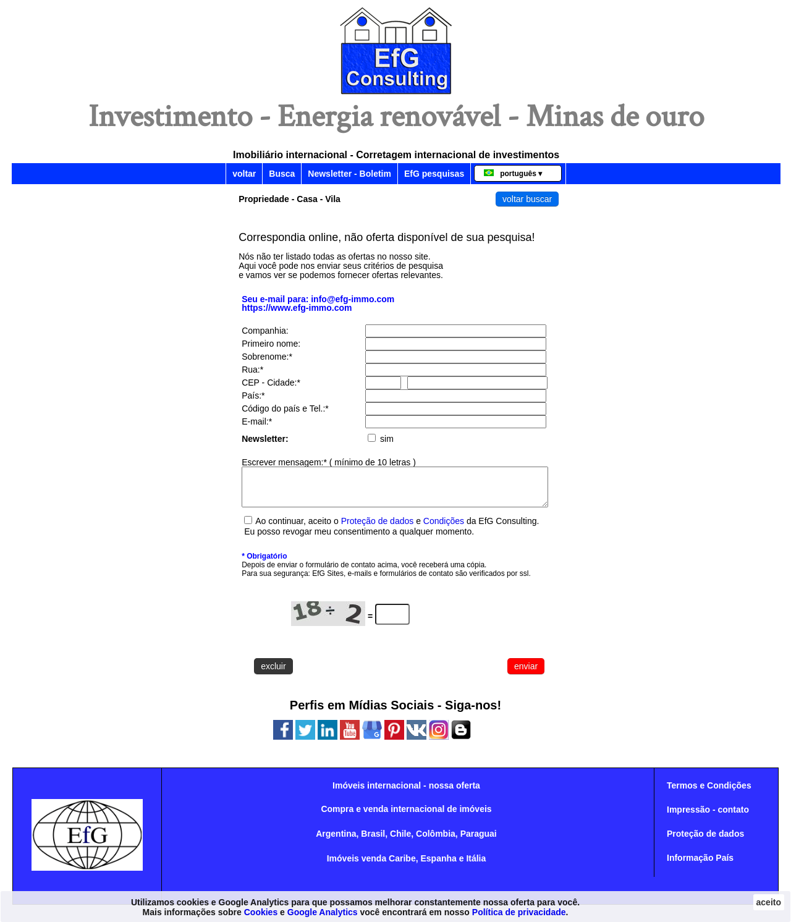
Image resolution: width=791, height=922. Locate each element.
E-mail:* (257, 421)
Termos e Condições (709, 793)
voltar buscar (527, 199)
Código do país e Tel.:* (285, 408)
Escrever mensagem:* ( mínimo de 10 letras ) (329, 462)
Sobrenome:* (267, 356)
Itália (476, 866)
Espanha (438, 866)
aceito (768, 902)
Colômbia (435, 841)
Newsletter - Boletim (349, 174)
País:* (253, 395)
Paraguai (478, 841)
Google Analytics (322, 912)
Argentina (336, 841)
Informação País (700, 865)
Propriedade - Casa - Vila (290, 199)
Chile (400, 841)
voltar (244, 174)
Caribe (402, 866)
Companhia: (265, 330)
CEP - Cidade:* (271, 382)
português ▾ (513, 173)
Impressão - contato (708, 817)
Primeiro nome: (271, 343)
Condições (445, 528)
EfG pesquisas (434, 174)
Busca (282, 174)
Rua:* (252, 369)
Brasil (373, 841)
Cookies (260, 912)
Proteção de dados (377, 528)
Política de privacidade (519, 912)
